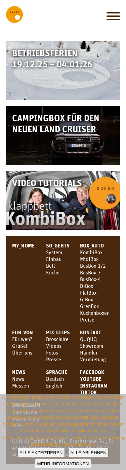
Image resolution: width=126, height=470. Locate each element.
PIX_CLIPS (58, 332)
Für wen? (22, 339)
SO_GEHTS (58, 245)
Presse (53, 359)
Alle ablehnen (88, 452)
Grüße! (19, 345)
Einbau (53, 259)
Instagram (94, 385)
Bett (50, 265)
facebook (92, 372)
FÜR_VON (22, 332)
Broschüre (57, 339)
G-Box (86, 299)
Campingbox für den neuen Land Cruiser (55, 123)
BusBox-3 (90, 272)
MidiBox (89, 259)
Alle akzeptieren (40, 452)
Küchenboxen (95, 312)
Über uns (22, 352)
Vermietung (93, 359)
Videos (53, 345)
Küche (52, 272)
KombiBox (91, 252)
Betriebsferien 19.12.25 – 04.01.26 (52, 58)
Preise (87, 319)
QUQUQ (88, 339)
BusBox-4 (90, 279)
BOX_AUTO (92, 245)
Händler (89, 352)
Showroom (91, 345)
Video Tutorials (47, 182)
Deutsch (55, 378)
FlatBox (88, 292)
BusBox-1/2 (93, 265)
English (54, 385)
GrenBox (89, 306)
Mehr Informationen (63, 463)
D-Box (86, 285)
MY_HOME (23, 245)
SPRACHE (56, 372)
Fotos (52, 352)
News (19, 372)
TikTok (88, 392)
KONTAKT (90, 332)
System (54, 252)
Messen (20, 385)
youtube (90, 378)
